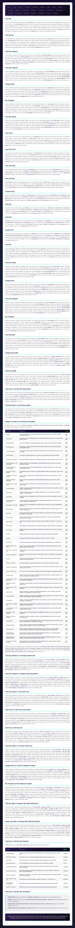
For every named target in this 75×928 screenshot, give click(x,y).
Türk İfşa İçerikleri (50, 10)
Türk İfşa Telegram (18, 13)
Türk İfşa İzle (20, 7)
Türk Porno (48, 13)
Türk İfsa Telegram (25, 10)
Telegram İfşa (26, 13)
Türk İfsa (14, 7)
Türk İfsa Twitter (10, 10)
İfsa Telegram (33, 10)
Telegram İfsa (17, 10)
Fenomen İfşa (42, 7)
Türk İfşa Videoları (41, 10)
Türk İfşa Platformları (59, 10)
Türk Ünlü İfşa (34, 7)
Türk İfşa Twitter (41, 13)
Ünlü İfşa (48, 7)
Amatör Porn (60, 7)
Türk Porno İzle (55, 13)
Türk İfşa (8, 7)
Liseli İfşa (54, 7)
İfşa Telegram (33, 13)
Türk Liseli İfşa (27, 7)
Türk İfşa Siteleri (10, 13)
